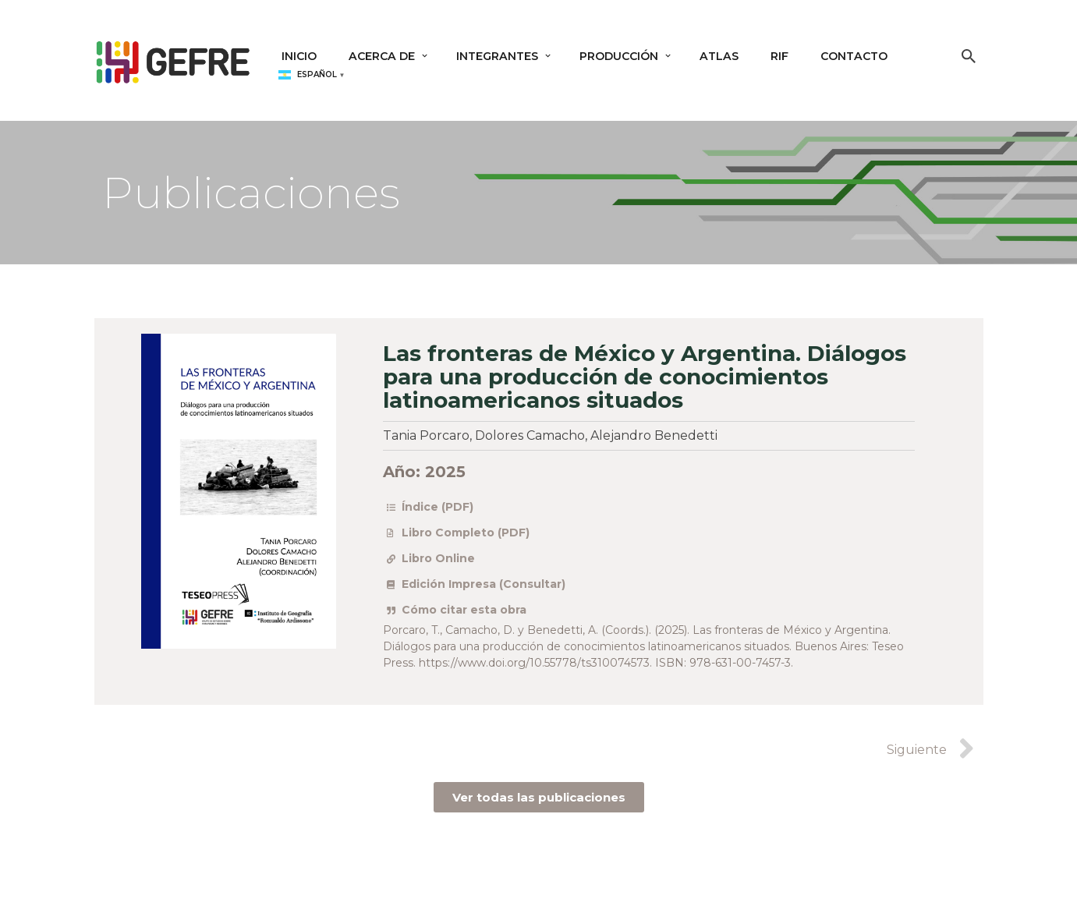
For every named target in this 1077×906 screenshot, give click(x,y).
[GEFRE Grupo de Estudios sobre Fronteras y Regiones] (173, 59)
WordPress (316, 885)
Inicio (299, 56)
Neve (112, 885)
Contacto (860, 56)
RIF (785, 56)
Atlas (724, 56)
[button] (427, 55)
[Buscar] (969, 56)
